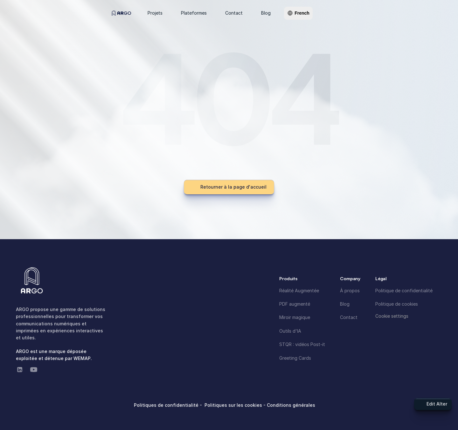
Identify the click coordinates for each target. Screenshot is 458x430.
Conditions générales (291, 405)
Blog (345, 304)
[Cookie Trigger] (391, 316)
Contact (348, 317)
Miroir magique (294, 317)
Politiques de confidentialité (167, 405)
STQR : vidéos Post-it (302, 344)
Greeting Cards (295, 358)
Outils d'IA (290, 331)
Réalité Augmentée (299, 290)
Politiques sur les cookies (234, 405)
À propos (350, 290)
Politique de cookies (396, 304)
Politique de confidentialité (404, 290)
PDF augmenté (294, 304)
